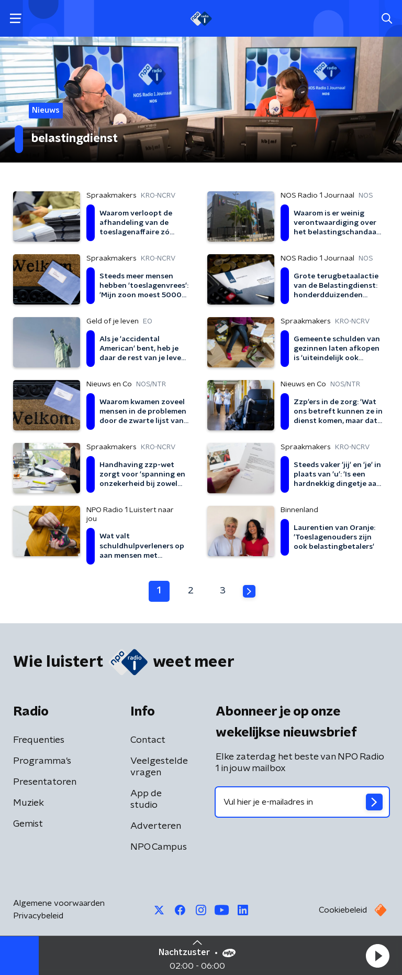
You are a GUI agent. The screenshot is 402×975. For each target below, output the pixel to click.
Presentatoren (44, 782)
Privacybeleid (38, 916)
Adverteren (155, 826)
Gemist (28, 824)
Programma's (42, 761)
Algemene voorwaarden (59, 903)
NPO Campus (158, 847)
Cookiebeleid (343, 910)
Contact (147, 740)
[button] (377, 955)
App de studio (146, 799)
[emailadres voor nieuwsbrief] (302, 802)
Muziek (28, 803)
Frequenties (38, 740)
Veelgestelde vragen (159, 766)
